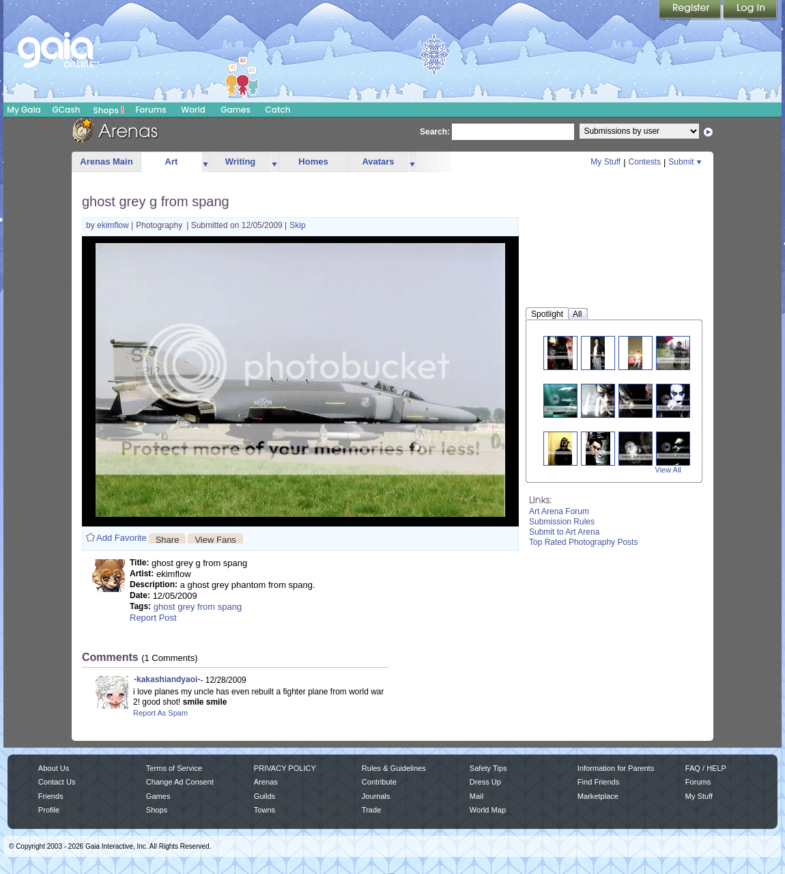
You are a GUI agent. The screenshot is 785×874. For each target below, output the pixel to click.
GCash (67, 109)
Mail (476, 796)
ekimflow (114, 225)
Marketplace (597, 796)
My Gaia (23, 109)
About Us (53, 768)
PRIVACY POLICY (285, 768)
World (193, 109)
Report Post (153, 617)
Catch (278, 109)
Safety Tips (488, 768)
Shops (109, 110)
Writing (240, 161)
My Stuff (605, 162)
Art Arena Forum (559, 511)
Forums (150, 109)
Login (750, 10)
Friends (50, 796)
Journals (376, 796)
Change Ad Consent (180, 782)
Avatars (378, 161)
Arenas (266, 782)
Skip (297, 225)
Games (235, 109)
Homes (313, 161)
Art (171, 161)
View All (668, 470)
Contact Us (57, 782)
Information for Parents (615, 768)
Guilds (264, 796)
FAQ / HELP (705, 768)
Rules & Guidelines (394, 768)
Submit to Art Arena (564, 532)
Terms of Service (174, 768)
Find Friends (598, 782)
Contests (645, 162)
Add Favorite (121, 538)
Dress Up (485, 782)
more (205, 162)
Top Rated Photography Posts (583, 542)
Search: (435, 132)
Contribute (379, 782)
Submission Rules (562, 521)
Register (691, 10)
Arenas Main (106, 161)
